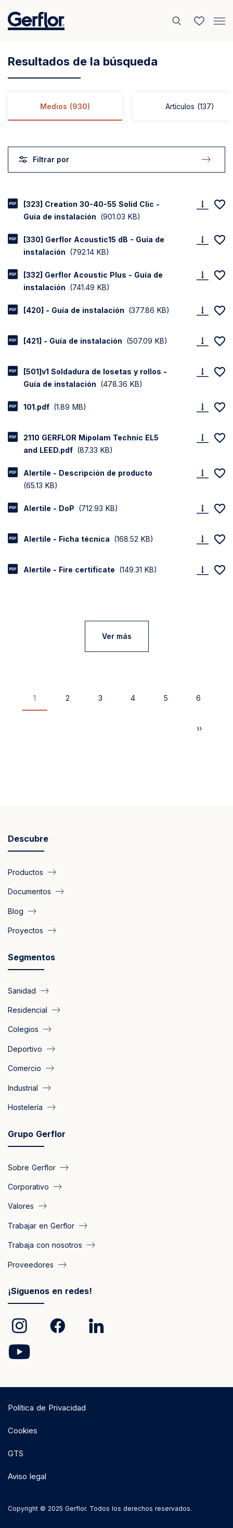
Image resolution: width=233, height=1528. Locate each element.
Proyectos (25, 930)
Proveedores (31, 1264)
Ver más (117, 636)
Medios (65, 106)
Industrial (23, 1087)
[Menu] (219, 19)
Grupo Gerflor (37, 1134)
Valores (21, 1205)
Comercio (24, 1068)
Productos (25, 871)
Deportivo (25, 1048)
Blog (15, 910)
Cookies (22, 1430)
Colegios (23, 1029)
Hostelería (25, 1107)
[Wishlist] (199, 21)
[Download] (202, 205)
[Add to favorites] (219, 204)
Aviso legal (27, 1476)
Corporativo (28, 1186)
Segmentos (31, 957)
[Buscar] (178, 21)
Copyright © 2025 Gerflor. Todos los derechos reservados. (100, 1508)
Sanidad (22, 990)
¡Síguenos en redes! (50, 1291)
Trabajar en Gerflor (41, 1225)
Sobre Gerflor (32, 1167)
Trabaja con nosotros (45, 1244)
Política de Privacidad (47, 1408)
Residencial (27, 1009)
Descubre (28, 838)
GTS (15, 1453)
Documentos (29, 891)
